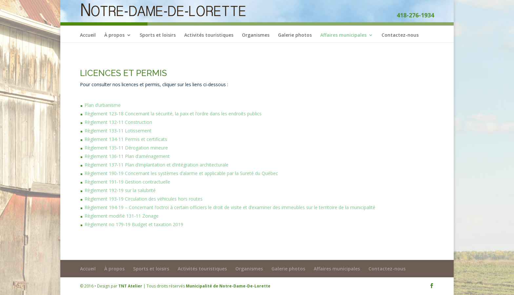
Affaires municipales (343, 35)
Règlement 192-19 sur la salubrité (120, 190)
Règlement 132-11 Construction (118, 122)
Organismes (255, 35)
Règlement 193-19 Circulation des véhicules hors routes (144, 199)
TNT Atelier (130, 286)
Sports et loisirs (158, 35)
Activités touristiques (208, 35)
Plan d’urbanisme (103, 105)
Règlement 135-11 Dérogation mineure (126, 148)
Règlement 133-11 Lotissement (118, 131)
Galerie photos (295, 35)
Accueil (88, 35)
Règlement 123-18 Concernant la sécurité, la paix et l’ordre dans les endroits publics (173, 113)
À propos (114, 35)
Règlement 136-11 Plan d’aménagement (127, 156)
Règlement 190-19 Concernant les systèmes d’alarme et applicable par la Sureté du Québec (181, 173)
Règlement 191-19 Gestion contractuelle (127, 182)
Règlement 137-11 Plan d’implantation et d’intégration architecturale (156, 165)
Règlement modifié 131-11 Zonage (122, 216)
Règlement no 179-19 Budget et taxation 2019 (134, 224)
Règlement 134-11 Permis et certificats (126, 139)
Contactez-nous (400, 35)
